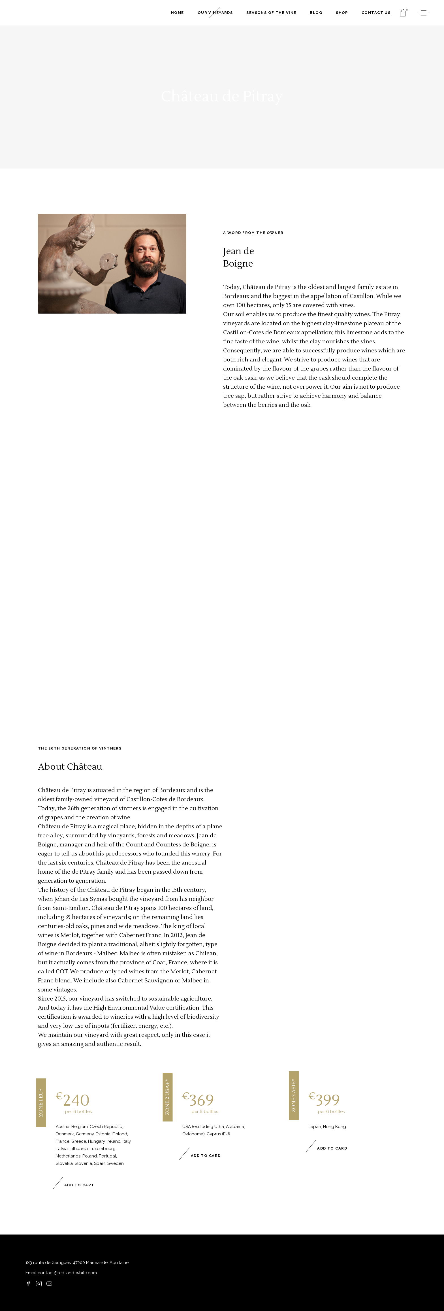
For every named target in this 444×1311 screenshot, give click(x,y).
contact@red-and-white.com (67, 1272)
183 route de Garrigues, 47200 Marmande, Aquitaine (77, 1262)
